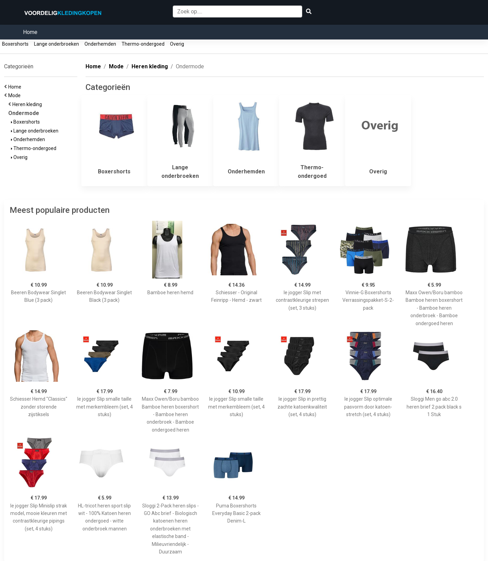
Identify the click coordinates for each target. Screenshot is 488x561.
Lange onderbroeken (56, 44)
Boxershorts (15, 44)
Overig (177, 44)
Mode (15, 95)
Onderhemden (100, 44)
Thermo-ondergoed (143, 44)
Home (30, 32)
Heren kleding (28, 104)
